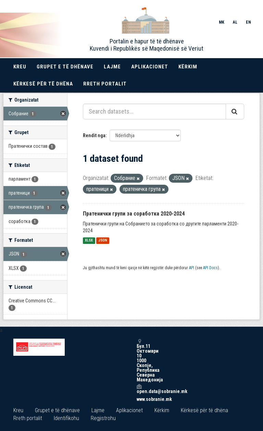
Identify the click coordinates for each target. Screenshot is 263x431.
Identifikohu (66, 418)
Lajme (112, 67)
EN (248, 22)
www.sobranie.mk (139, 399)
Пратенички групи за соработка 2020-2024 (134, 213)
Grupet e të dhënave (65, 67)
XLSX (89, 240)
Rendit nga (94, 135)
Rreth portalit (105, 84)
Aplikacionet (149, 67)
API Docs (210, 267)
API (191, 267)
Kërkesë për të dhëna (43, 84)
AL (235, 22)
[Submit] (235, 111)
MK (221, 22)
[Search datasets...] (154, 111)
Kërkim (187, 67)
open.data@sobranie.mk (139, 389)
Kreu (19, 67)
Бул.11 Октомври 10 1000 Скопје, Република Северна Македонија (139, 360)
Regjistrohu (103, 418)
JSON (102, 240)
